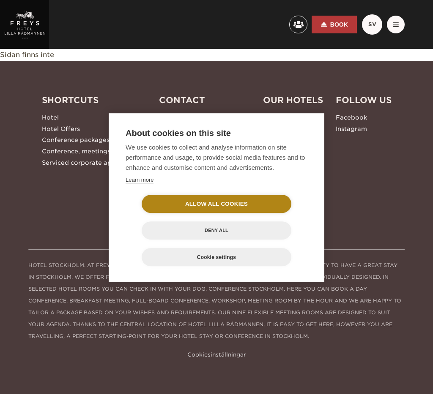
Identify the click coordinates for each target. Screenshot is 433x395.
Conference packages (76, 137)
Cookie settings (216, 244)
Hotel (50, 117)
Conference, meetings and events (94, 147)
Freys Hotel (281, 117)
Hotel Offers (61, 127)
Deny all (265, 217)
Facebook (351, 117)
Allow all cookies (168, 217)
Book (335, 24)
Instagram (351, 127)
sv (369, 24)
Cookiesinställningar (216, 355)
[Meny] (394, 24)
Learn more (139, 193)
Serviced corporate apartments (91, 157)
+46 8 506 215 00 (186, 117)
